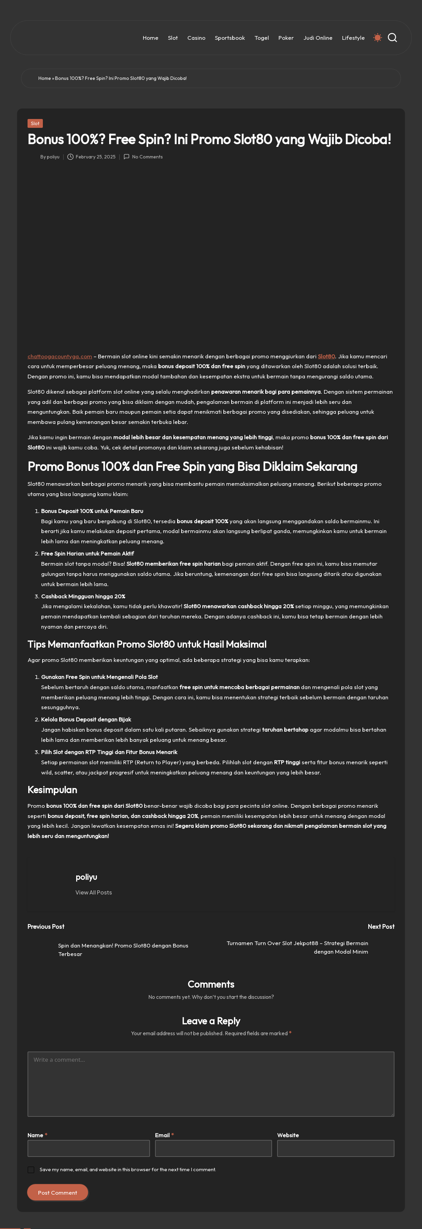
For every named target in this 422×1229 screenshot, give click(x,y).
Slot (35, 123)
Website (288, 1135)
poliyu (86, 877)
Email (164, 1135)
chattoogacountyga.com (60, 356)
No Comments (143, 157)
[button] (93, 892)
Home (44, 78)
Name (37, 1135)
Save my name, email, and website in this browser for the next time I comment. (128, 1169)
